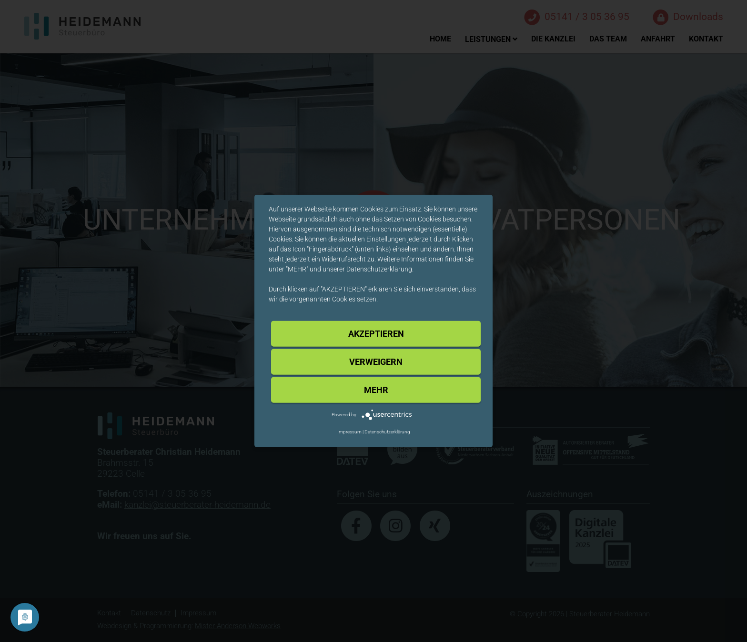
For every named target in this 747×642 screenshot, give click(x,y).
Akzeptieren (376, 334)
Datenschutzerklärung (387, 431)
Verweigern (376, 362)
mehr (376, 390)
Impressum (349, 431)
